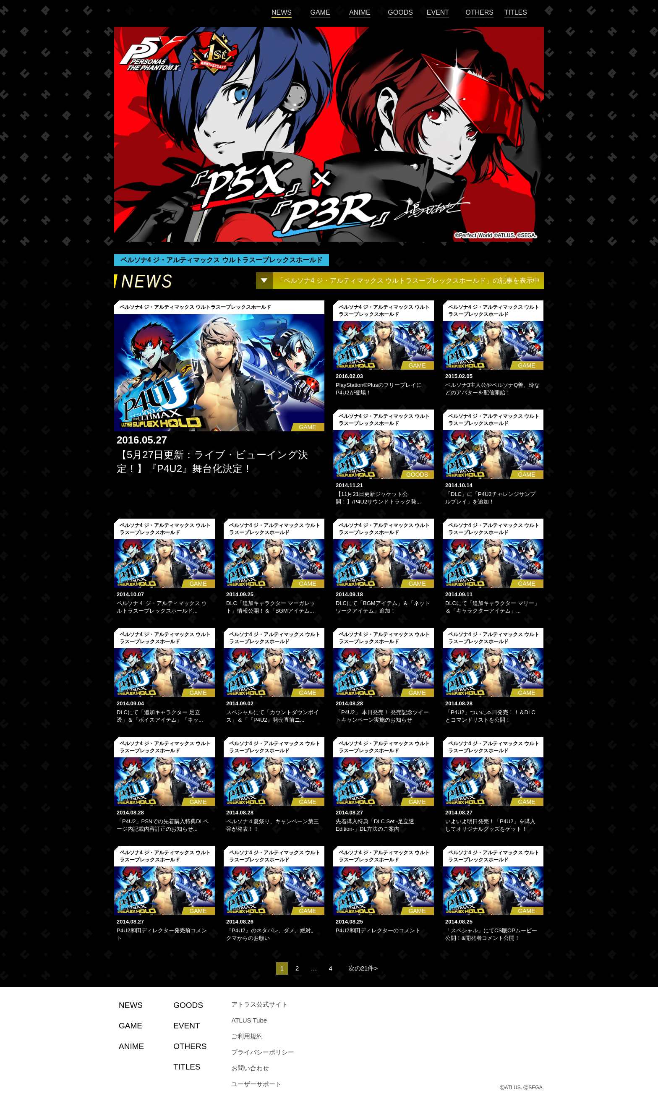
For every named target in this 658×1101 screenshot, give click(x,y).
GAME (320, 12)
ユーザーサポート (256, 1084)
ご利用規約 (247, 1036)
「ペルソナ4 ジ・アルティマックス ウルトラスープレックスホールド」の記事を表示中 (408, 280)
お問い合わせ (250, 1068)
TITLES (515, 12)
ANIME (360, 12)
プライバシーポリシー (262, 1052)
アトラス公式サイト (259, 1004)
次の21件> (363, 968)
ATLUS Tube (249, 1020)
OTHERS (479, 12)
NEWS (282, 12)
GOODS (400, 12)
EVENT (438, 12)
